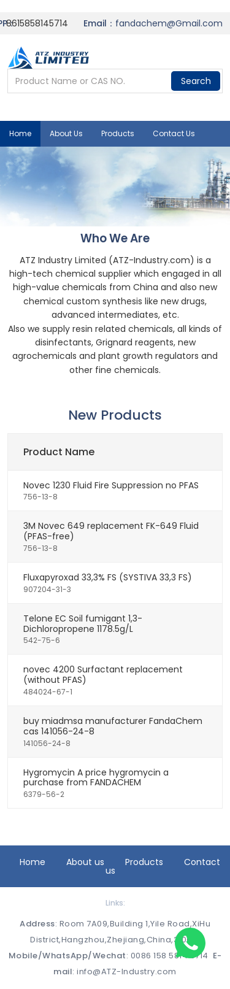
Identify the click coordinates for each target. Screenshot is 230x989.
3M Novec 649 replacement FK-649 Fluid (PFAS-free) (111, 531)
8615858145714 (37, 23)
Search (196, 81)
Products (117, 133)
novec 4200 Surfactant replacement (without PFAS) (103, 674)
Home (20, 133)
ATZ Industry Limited (63, 260)
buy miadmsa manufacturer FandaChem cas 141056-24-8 (112, 726)
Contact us (174, 133)
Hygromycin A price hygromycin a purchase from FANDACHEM (96, 777)
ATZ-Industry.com (151, 260)
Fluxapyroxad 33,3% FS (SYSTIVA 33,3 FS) (107, 577)
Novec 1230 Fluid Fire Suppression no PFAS (111, 485)
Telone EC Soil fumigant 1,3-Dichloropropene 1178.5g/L (82, 623)
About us (66, 133)
